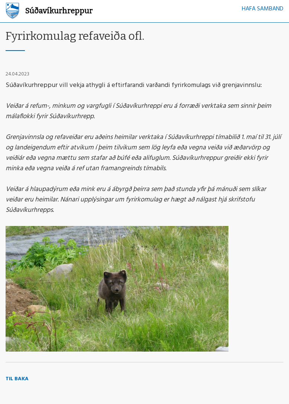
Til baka (17, 379)
